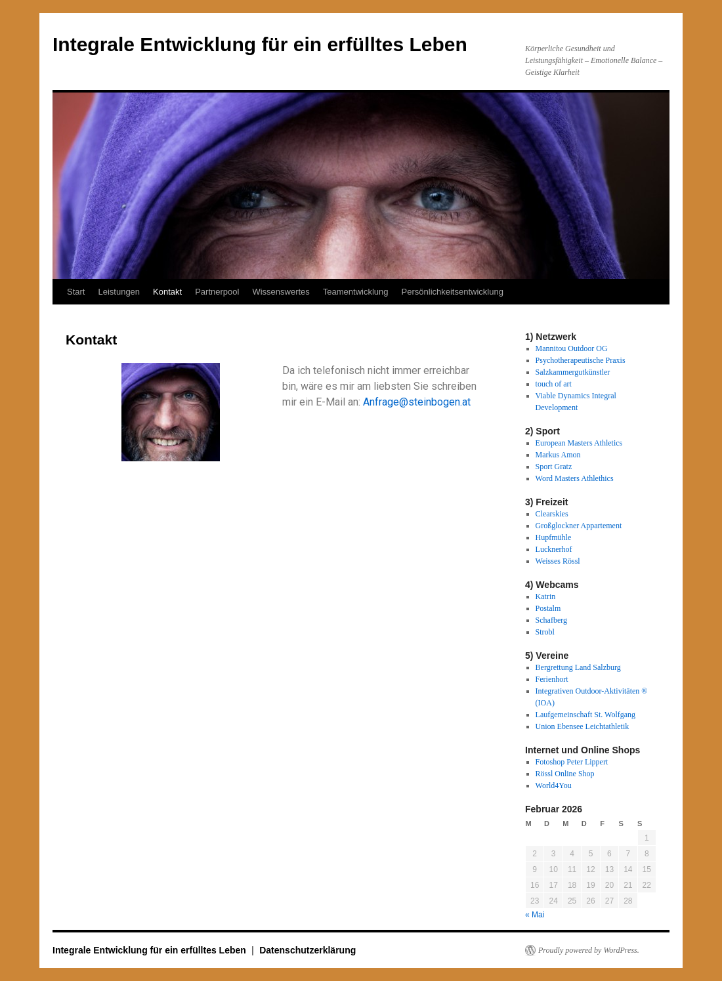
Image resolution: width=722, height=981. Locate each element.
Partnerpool (217, 292)
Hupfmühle (554, 537)
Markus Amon (558, 454)
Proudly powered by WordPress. (588, 950)
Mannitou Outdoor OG (572, 348)
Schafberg (551, 620)
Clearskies (552, 513)
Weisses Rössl (558, 561)
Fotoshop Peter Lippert (572, 761)
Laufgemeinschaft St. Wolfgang (585, 714)
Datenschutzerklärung (307, 950)
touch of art (554, 383)
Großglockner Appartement (579, 525)
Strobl (545, 632)
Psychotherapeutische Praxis (581, 360)
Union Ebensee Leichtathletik (582, 726)
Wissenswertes (280, 292)
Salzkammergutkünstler (573, 372)
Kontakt (167, 292)
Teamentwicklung (356, 292)
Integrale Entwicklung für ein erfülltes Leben (260, 44)
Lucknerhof (554, 549)
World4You (554, 785)
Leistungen (119, 292)
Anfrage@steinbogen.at (417, 402)
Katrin (546, 596)
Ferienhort (552, 679)
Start (76, 292)
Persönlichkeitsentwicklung (452, 292)
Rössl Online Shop (565, 773)
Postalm (548, 608)
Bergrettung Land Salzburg (578, 667)
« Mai (534, 914)
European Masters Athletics (579, 443)
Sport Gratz (554, 466)
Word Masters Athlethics (575, 478)
